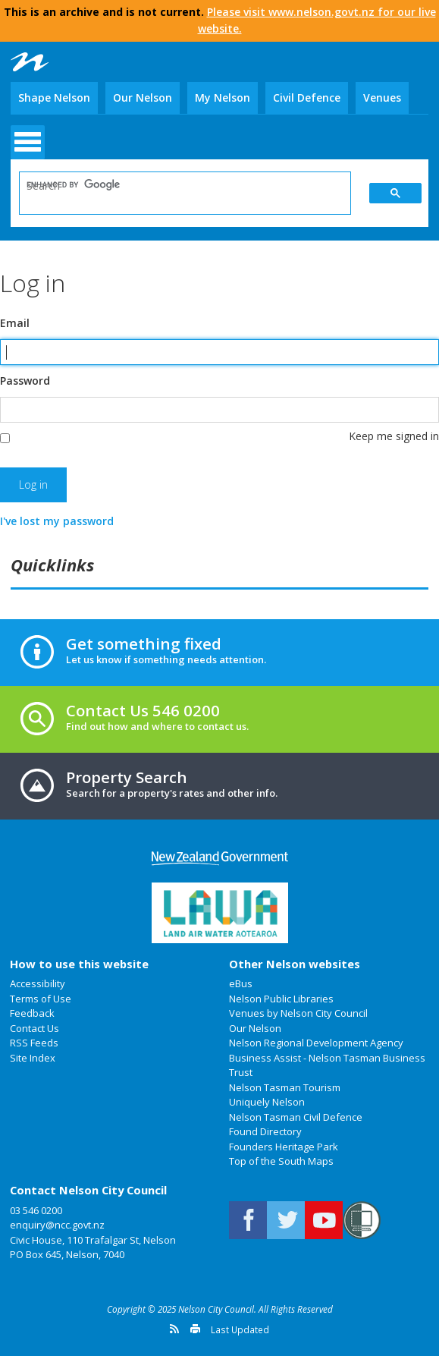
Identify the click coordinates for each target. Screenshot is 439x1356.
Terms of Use (40, 998)
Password (25, 381)
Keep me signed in (394, 436)
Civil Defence (306, 97)
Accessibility (37, 983)
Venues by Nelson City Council (298, 1013)
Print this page (195, 1328)
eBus (240, 983)
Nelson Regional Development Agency (316, 1042)
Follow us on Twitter (286, 1220)
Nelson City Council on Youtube (324, 1220)
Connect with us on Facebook (248, 1220)
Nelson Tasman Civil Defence (295, 1117)
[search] (175, 185)
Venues (382, 97)
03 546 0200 (36, 1210)
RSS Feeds (34, 1042)
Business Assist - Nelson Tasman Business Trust (327, 1065)
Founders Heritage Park (283, 1146)
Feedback (32, 1013)
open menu (28, 142)
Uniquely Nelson (267, 1102)
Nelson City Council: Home (30, 61)
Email (15, 323)
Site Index (32, 1058)
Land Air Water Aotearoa (220, 913)
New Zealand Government (220, 858)
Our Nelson (142, 97)
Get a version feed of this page (174, 1328)
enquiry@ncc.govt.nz (57, 1225)
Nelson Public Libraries (281, 998)
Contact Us (34, 1028)
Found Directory (265, 1131)
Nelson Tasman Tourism (284, 1087)
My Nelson (222, 97)
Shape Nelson (54, 97)
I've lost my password (57, 521)
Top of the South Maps (281, 1161)
